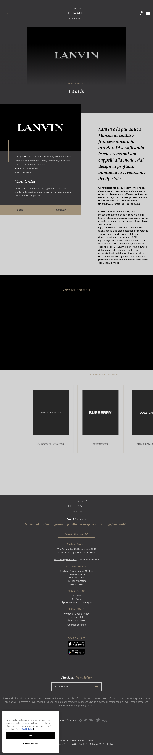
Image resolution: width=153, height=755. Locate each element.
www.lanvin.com (23, 172)
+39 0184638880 (29, 168)
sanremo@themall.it (65, 559)
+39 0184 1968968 (88, 559)
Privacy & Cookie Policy (76, 613)
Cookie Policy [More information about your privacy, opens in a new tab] (27, 729)
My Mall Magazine (77, 580)
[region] (30, 732)
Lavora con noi (77, 584)
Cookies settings (76, 624)
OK (30, 735)
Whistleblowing (76, 620)
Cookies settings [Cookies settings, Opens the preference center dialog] (30, 743)
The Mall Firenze (76, 574)
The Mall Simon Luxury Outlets (76, 571)
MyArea (76, 599)
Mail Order (76, 595)
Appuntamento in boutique (77, 602)
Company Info (76, 617)
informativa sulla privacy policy (76, 705)
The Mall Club (76, 577)
